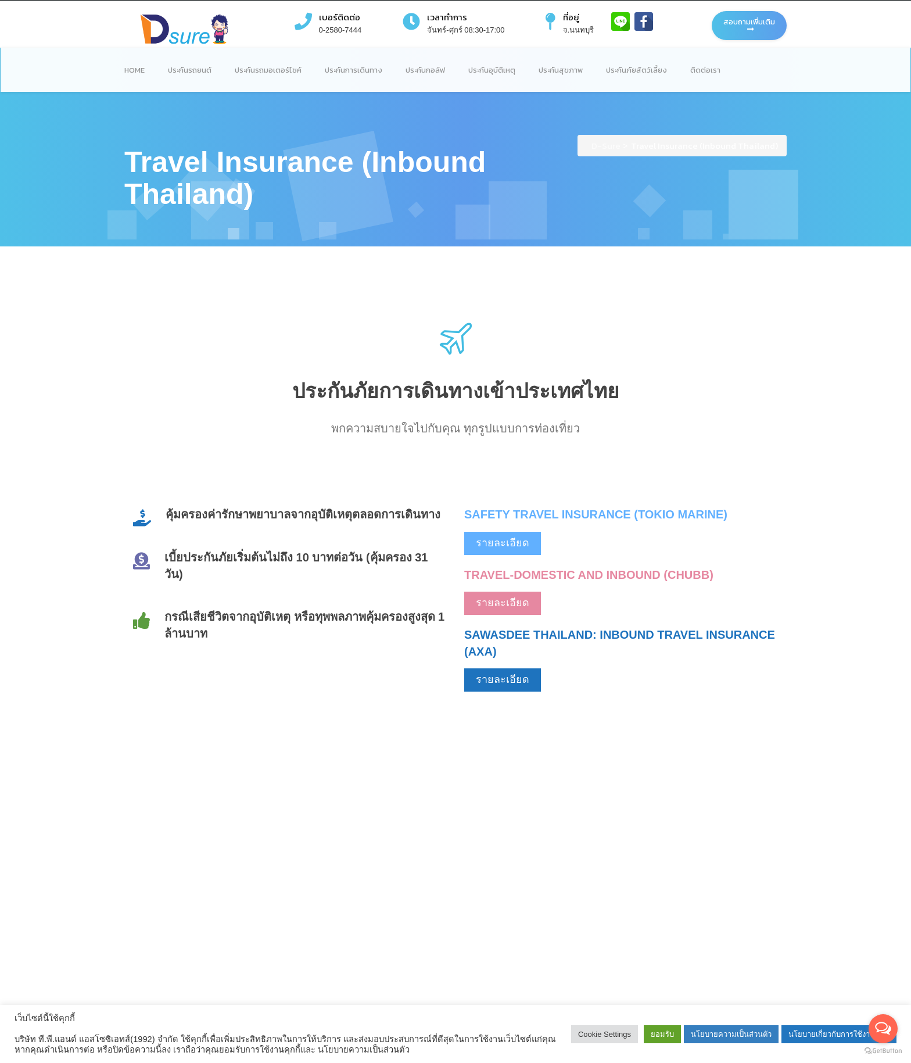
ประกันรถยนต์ (189, 70)
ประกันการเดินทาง (353, 70)
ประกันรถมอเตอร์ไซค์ (268, 70)
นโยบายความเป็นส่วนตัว (731, 1034)
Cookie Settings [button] (604, 1034)
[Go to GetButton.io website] (883, 1051)
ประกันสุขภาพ (561, 70)
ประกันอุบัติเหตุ (491, 70)
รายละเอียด (502, 543)
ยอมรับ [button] (662, 1034)
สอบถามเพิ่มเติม (749, 24)
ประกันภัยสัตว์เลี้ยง (636, 70)
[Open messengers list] (883, 1028)
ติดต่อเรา (705, 70)
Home (134, 70)
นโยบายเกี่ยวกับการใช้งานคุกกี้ (839, 1034)
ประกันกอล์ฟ (425, 70)
